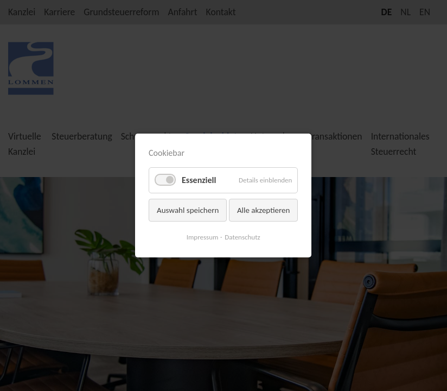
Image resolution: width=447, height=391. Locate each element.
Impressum (203, 237)
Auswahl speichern (188, 210)
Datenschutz (242, 237)
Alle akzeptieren (263, 210)
